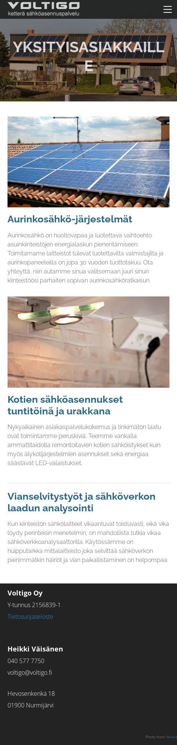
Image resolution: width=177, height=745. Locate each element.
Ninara (171, 736)
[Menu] (167, 9)
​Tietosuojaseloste (30, 616)
